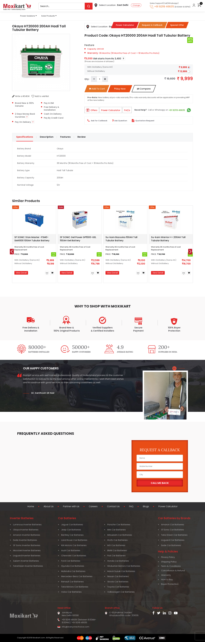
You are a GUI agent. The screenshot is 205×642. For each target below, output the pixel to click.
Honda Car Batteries (118, 560)
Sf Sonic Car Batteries (172, 529)
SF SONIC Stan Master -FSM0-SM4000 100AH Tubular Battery (31, 239)
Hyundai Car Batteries (72, 565)
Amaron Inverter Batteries (26, 534)
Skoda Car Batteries (117, 581)
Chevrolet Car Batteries (73, 555)
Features (65, 137)
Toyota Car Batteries (118, 586)
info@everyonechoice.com (75, 626)
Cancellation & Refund (173, 570)
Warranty (166, 575)
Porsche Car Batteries (118, 524)
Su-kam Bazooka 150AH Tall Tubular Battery (121, 239)
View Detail (21, 272)
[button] (82, 289)
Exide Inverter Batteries (25, 540)
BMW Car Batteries (117, 550)
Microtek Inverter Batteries (27, 550)
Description (46, 137)
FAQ (131, 506)
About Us (49, 506)
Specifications (24, 137)
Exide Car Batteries (171, 545)
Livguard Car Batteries (172, 540)
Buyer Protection (169, 583)
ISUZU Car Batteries (117, 540)
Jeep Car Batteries (71, 529)
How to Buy (167, 579)
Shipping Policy (169, 561)
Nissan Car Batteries (118, 576)
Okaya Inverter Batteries (25, 529)
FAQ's (127, 110)
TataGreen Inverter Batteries (28, 565)
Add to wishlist (40, 96)
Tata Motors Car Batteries (74, 586)
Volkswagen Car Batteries (121, 591)
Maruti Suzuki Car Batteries (121, 571)
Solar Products (48, 16)
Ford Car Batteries (70, 560)
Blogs (146, 506)
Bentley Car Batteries (72, 534)
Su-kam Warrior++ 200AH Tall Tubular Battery (168, 239)
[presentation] (12, 251)
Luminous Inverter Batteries (27, 524)
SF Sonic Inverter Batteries (26, 545)
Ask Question (119, 120)
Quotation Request (143, 120)
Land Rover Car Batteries (74, 540)
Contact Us (113, 506)
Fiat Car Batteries (116, 555)
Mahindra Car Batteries (73, 571)
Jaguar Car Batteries (72, 524)
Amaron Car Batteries (172, 524)
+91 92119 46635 (177, 110)
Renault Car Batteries (72, 581)
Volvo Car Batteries (71, 591)
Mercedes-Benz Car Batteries (76, 576)
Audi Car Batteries (70, 550)
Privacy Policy (168, 557)
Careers (93, 506)
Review (81, 137)
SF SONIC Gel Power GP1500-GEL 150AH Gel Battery (78, 239)
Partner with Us (71, 506)
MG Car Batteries (116, 545)
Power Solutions (27, 16)
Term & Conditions (171, 566)
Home (30, 506)
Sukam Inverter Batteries (26, 560)
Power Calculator (110, 110)
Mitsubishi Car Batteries (119, 534)
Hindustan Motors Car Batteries (123, 565)
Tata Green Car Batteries (174, 534)
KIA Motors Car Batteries (74, 545)
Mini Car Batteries (116, 529)
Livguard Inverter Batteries (26, 555)
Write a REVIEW (21, 96)
